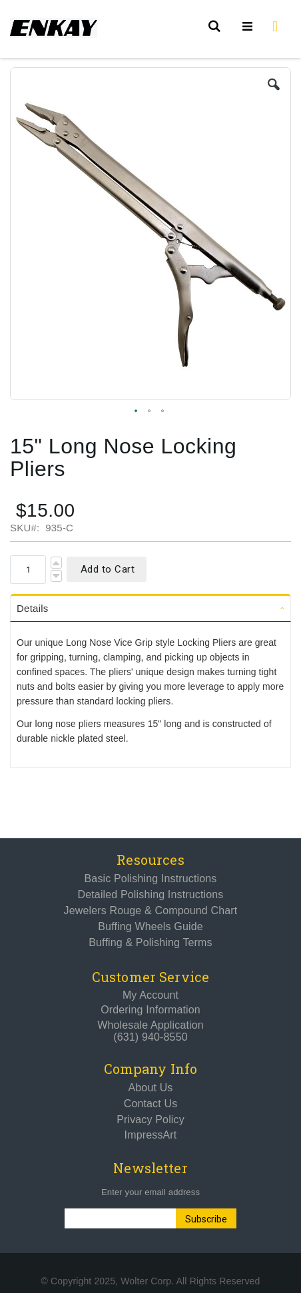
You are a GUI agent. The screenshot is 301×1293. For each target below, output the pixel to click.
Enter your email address (150, 1192)
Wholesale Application (150, 1025)
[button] (273, 84)
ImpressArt (151, 1135)
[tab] (150, 608)
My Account (150, 995)
